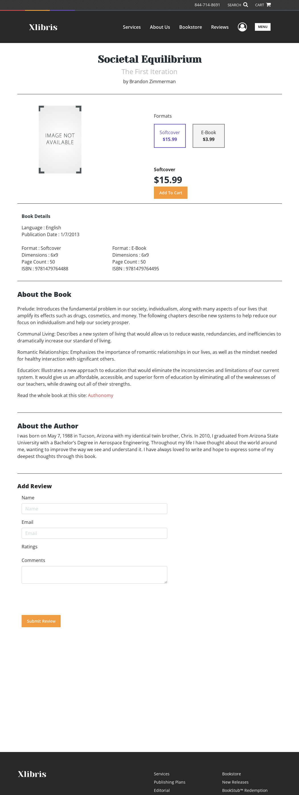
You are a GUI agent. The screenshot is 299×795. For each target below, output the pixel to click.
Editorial (162, 790)
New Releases (235, 782)
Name (28, 497)
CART (263, 4)
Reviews (220, 27)
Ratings (30, 546)
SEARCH (238, 4)
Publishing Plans (169, 782)
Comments (33, 560)
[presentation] (65, 599)
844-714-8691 (207, 4)
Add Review (34, 486)
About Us (160, 27)
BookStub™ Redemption (245, 790)
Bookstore (190, 27)
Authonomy (100, 395)
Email (27, 522)
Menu (262, 26)
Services (132, 27)
